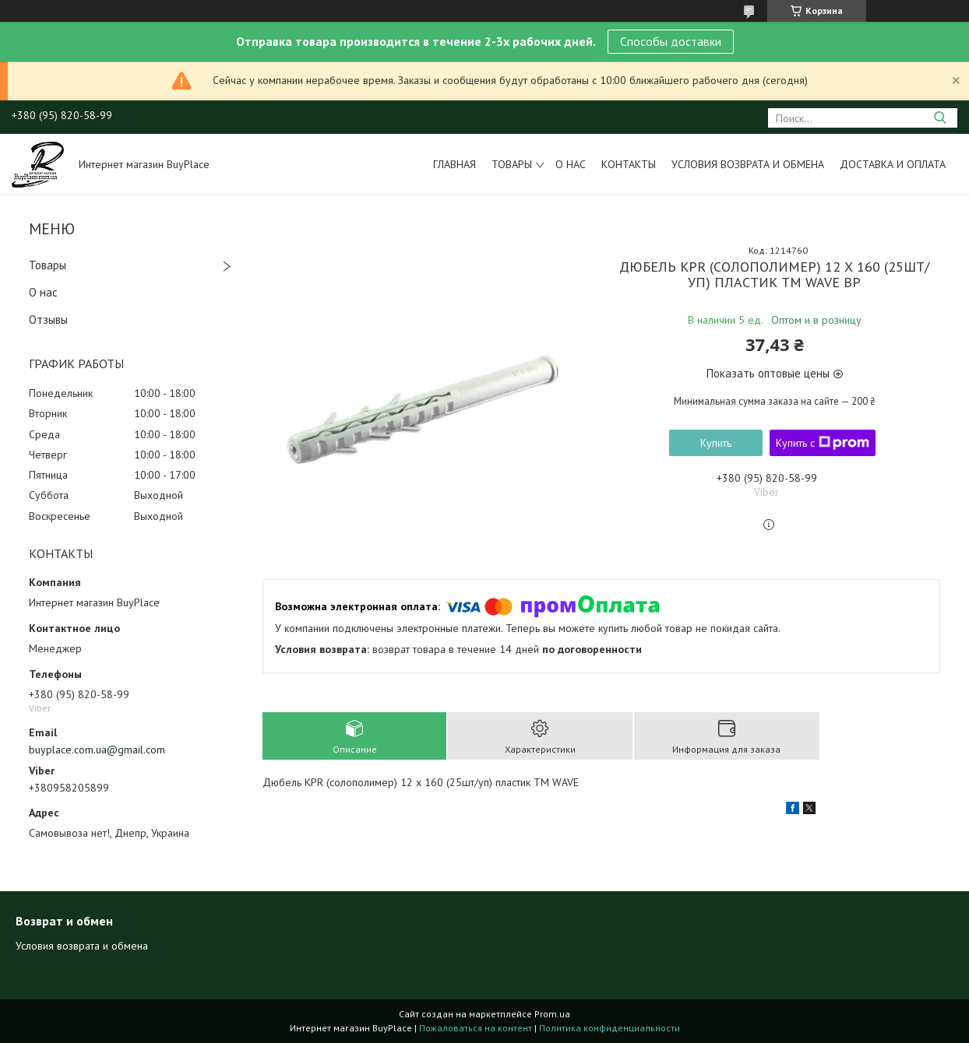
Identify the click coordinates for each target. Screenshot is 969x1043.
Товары (512, 164)
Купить (715, 443)
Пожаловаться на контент (475, 1028)
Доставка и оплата (893, 164)
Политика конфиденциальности (609, 1028)
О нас (570, 164)
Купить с (822, 443)
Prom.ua (552, 1014)
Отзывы (48, 319)
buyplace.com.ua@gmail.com (97, 750)
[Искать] (939, 118)
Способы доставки (670, 41)
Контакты (628, 164)
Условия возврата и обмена (747, 164)
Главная (454, 164)
